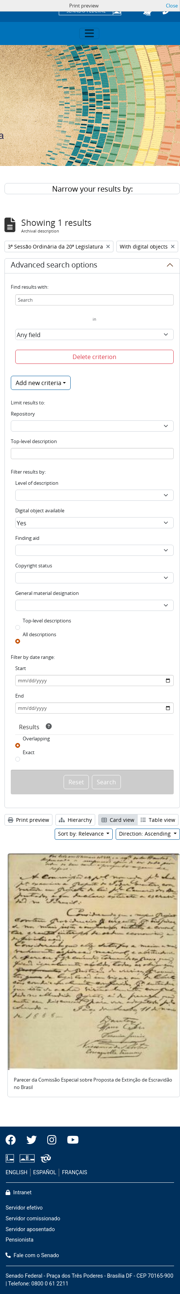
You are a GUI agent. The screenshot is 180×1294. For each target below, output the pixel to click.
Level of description (36, 483)
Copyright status (33, 565)
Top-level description (34, 441)
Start (20, 668)
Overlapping (36, 738)
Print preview (28, 819)
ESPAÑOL (44, 1172)
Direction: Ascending (145, 833)
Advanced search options (54, 266)
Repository (23, 413)
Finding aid (27, 538)
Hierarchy (75, 819)
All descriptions (39, 634)
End (19, 695)
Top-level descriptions (47, 620)
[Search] (94, 299)
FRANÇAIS (74, 1172)
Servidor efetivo (24, 1208)
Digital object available (39, 510)
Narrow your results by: (92, 189)
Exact (29, 752)
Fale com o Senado (32, 1255)
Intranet (19, 1192)
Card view (118, 819)
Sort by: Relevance (81, 833)
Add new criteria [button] (38, 383)
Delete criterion (94, 357)
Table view (158, 819)
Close (172, 5)
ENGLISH (17, 1172)
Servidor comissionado (33, 1218)
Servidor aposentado (30, 1229)
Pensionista (19, 1240)
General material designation (47, 593)
